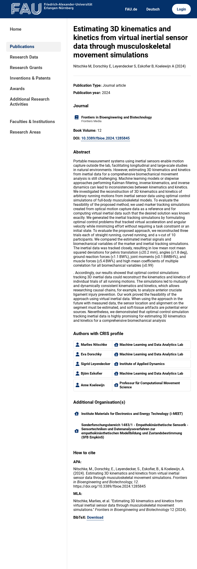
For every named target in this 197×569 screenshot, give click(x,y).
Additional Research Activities (29, 102)
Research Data (24, 57)
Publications (22, 46)
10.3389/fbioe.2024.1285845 (105, 138)
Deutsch (153, 9)
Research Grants (26, 67)
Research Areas (25, 132)
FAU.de (131, 9)
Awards (17, 88)
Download (95, 517)
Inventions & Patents (30, 78)
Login (181, 9)
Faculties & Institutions (32, 121)
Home (15, 29)
